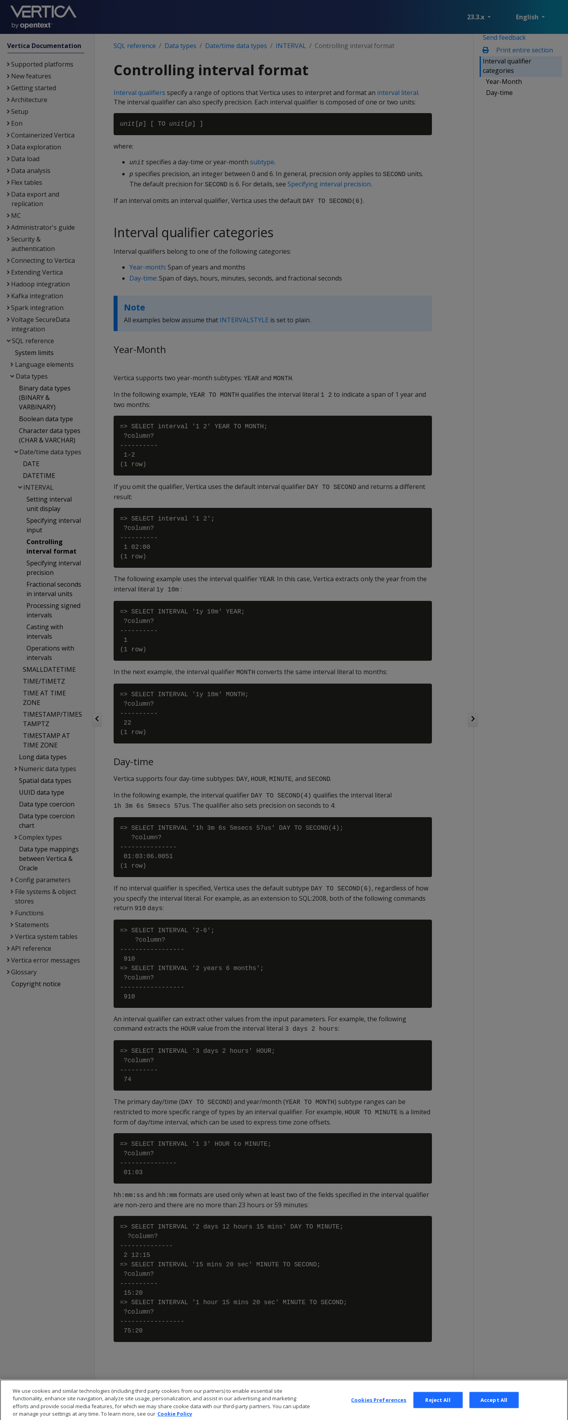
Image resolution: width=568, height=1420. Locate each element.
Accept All (493, 1409)
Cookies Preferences (378, 1409)
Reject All (437, 1409)
